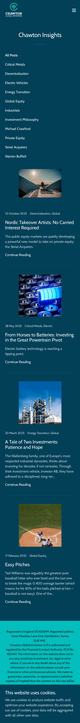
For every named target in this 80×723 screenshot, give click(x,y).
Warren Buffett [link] (15, 156)
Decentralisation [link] (17, 74)
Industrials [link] (12, 110)
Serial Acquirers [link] (16, 147)
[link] (13, 10)
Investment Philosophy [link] (22, 120)
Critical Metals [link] (15, 64)
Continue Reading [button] (18, 255)
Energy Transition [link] (17, 92)
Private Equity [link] (15, 138)
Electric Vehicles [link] (16, 83)
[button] (74, 10)
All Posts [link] (11, 55)
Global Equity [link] (15, 101)
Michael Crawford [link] (18, 129)
